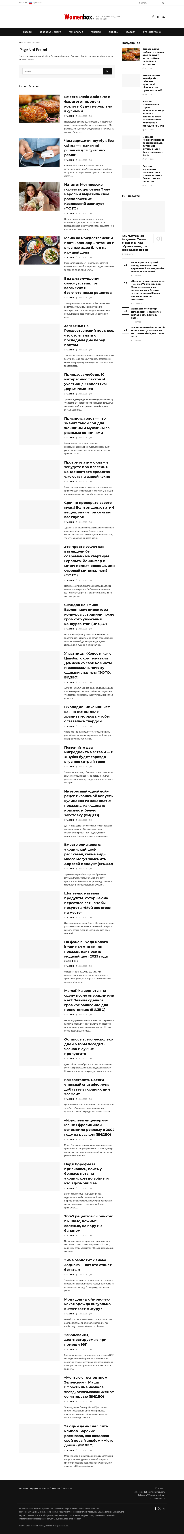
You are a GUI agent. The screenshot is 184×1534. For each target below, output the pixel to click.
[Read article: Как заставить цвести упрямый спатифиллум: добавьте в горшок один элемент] (39, 1092)
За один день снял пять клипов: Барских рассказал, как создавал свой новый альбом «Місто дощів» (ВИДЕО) (88, 1435)
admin (70, 116)
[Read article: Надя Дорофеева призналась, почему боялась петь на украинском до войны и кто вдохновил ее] (39, 1176)
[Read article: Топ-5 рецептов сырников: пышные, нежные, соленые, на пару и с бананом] (39, 1228)
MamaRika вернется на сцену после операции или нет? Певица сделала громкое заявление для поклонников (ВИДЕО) (89, 1000)
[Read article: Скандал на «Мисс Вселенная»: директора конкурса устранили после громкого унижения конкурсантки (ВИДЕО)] (39, 617)
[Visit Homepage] (92, 17)
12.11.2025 (81, 682)
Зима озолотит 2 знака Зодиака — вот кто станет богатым (87, 1265)
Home (22, 42)
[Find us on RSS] (164, 17)
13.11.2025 (81, 116)
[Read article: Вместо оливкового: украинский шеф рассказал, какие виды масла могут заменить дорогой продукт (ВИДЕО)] (39, 856)
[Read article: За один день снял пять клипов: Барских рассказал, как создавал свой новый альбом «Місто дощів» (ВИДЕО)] (39, 1438)
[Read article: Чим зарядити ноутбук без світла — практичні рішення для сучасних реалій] (39, 152)
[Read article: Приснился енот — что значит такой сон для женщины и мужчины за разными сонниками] (39, 430)
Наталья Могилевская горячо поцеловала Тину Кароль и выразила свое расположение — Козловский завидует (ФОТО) (153, 113)
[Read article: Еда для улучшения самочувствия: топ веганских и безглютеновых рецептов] (39, 290)
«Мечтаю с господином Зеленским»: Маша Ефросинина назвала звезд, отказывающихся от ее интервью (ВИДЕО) (89, 1387)
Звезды (27, 32)
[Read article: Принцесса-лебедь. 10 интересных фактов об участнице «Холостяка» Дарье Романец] (39, 386)
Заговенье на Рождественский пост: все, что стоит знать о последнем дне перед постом (89, 335)
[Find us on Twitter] (158, 17)
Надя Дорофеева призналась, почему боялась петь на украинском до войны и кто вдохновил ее (86, 1173)
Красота (131, 32)
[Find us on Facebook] (153, 17)
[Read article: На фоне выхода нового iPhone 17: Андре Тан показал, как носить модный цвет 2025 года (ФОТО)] (39, 954)
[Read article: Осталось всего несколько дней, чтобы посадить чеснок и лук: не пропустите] (39, 1051)
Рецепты (96, 32)
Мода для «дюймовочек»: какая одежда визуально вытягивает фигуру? (87, 1304)
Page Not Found (33, 42)
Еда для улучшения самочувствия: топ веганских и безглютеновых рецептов (152, 174)
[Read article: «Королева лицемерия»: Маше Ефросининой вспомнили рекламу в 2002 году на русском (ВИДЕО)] (39, 1132)
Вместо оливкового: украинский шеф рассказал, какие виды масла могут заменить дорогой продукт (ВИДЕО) (88, 854)
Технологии (76, 32)
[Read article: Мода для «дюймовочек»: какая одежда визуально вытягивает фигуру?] (39, 1311)
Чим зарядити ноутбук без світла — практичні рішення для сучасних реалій (153, 83)
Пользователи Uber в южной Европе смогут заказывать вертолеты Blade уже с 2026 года (148, 332)
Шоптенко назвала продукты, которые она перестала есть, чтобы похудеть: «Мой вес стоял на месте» (87, 902)
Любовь (113, 32)
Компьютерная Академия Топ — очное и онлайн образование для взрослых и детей (135, 243)
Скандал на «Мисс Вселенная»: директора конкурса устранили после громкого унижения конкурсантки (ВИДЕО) (89, 614)
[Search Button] (163, 3)
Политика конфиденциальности (34, 1488)
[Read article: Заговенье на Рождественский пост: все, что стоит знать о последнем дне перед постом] (39, 338)
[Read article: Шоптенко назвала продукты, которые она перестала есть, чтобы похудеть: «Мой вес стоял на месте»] (39, 905)
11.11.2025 (81, 1235)
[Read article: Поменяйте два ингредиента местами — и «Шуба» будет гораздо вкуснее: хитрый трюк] (39, 759)
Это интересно (152, 32)
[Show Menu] (20, 17)
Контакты (67, 1488)
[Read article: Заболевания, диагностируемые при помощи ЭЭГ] (39, 1347)
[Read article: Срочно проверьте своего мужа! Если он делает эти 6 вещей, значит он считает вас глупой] (39, 514)
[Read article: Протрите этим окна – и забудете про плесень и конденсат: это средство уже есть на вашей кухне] (39, 474)
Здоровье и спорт (50, 32)
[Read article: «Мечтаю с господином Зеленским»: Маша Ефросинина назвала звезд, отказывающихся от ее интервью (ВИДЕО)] (39, 1389)
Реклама (23, 3)
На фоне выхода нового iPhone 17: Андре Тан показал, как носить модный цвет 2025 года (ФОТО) (86, 951)
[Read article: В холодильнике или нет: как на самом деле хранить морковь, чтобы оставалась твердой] (39, 719)
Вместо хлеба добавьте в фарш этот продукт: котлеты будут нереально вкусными (153, 57)
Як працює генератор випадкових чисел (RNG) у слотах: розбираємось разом (146, 313)
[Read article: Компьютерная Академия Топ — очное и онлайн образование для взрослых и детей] (143, 216)
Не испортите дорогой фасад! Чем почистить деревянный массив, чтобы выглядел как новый (147, 267)
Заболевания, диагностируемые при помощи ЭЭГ (85, 1340)
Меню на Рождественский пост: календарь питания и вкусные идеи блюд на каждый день (153, 146)
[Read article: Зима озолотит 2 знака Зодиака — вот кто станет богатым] (39, 1272)
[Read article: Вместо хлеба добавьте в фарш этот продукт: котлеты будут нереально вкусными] (39, 109)
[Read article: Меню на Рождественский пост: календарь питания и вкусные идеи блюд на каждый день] (39, 250)
